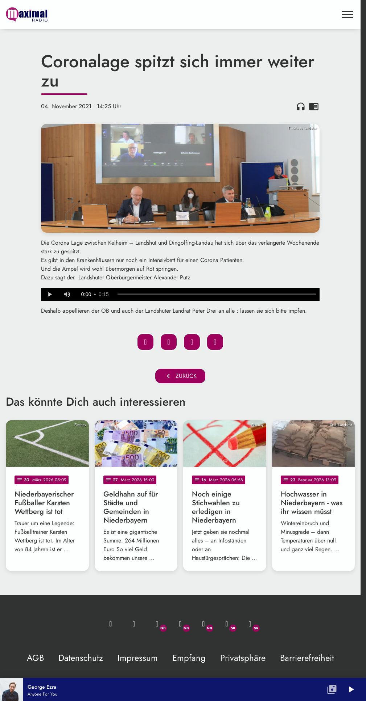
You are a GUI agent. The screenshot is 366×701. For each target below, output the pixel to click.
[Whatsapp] (157, 624)
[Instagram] (203, 624)
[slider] (217, 294)
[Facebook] (180, 624)
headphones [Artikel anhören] (301, 106)
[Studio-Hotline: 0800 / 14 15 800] (134, 624)
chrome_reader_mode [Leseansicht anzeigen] (314, 106)
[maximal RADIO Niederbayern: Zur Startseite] (93, 14)
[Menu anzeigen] (347, 14)
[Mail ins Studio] (110, 624)
